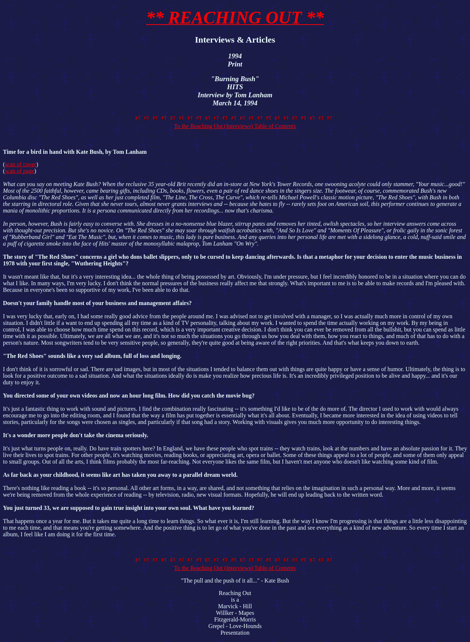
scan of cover (20, 164)
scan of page (19, 171)
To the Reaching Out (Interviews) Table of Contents (235, 122)
